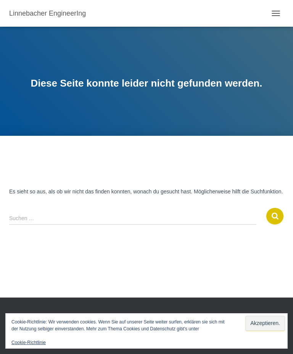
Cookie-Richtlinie (28, 342)
